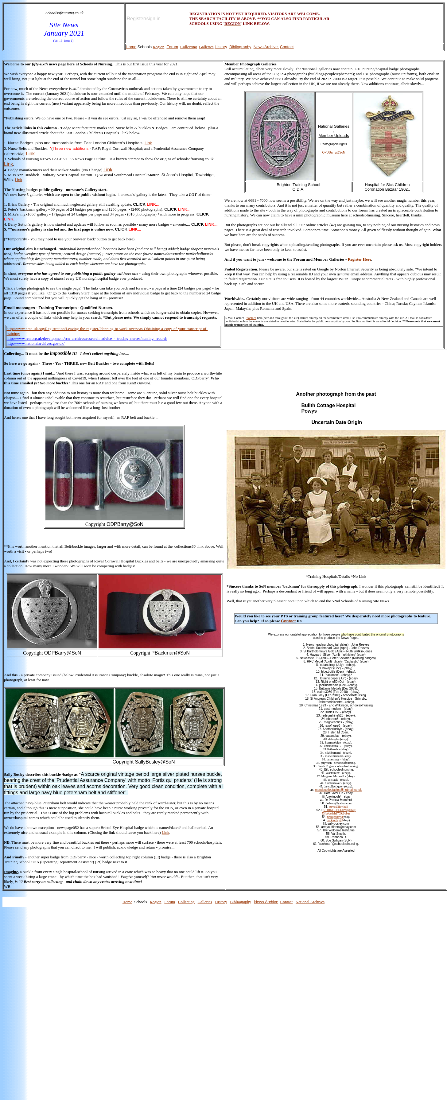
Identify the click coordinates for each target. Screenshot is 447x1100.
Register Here (359, 259)
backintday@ (335, 820)
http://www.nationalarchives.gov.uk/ (36, 343)
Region (159, 47)
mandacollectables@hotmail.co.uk (338, 789)
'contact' (251, 318)
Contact (287, 47)
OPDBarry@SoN (333, 152)
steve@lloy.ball (338, 806)
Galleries (206, 47)
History (221, 47)
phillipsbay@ (335, 816)
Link (148, 143)
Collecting (188, 47)
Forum (172, 47)
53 (323, 813)
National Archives (310, 902)
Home (131, 47)
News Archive (266, 47)
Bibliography (240, 47)
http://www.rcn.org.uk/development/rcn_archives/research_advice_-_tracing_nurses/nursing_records (87, 338)
